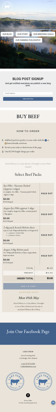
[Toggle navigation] (51, 7)
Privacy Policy (28, 400)
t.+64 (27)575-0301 (28, 363)
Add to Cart (28, 286)
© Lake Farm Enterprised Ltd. (28, 403)
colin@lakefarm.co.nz (28, 366)
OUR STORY (22, 34)
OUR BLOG (7, 34)
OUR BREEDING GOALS (43, 34)
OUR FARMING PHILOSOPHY (27, 40)
